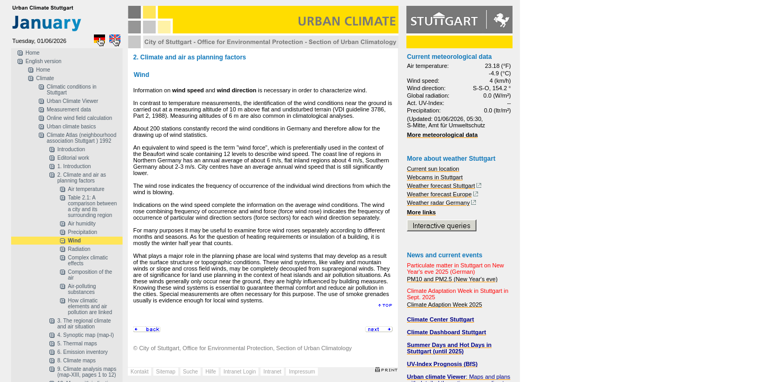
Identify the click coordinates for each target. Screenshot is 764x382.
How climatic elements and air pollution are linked (90, 306)
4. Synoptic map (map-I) (85, 335)
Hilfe (210, 372)
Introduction (71, 149)
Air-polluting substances (82, 289)
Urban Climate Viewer (72, 101)
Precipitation (82, 232)
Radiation (79, 249)
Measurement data (69, 109)
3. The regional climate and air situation (84, 323)
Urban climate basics (71, 126)
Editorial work (73, 158)
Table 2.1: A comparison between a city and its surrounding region (92, 206)
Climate (45, 78)
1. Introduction (74, 166)
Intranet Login (239, 372)
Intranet (272, 372)
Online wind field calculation (79, 118)
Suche (190, 372)
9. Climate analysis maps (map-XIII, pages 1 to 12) (86, 372)
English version (43, 61)
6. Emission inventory (82, 352)
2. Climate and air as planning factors (81, 178)
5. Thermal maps (77, 343)
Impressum (302, 372)
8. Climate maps (76, 360)
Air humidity (82, 224)
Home (32, 53)
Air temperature (86, 189)
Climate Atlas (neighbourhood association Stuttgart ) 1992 (81, 138)
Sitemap (166, 372)
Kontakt (140, 372)
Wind (74, 241)
